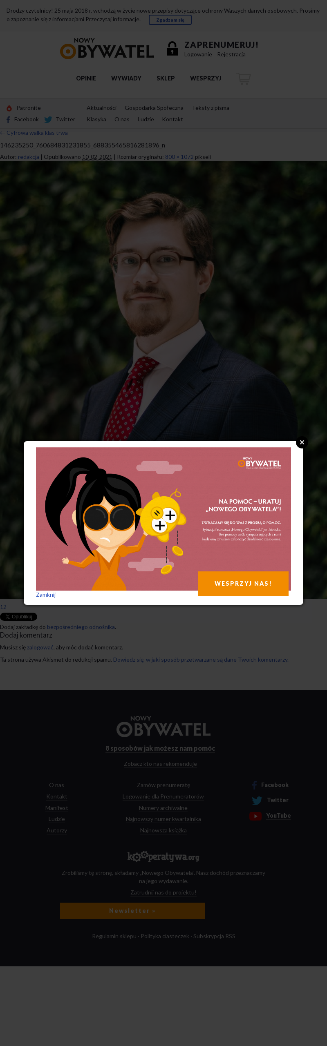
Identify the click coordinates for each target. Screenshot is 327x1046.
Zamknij (46, 594)
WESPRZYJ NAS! (243, 583)
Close (302, 442)
